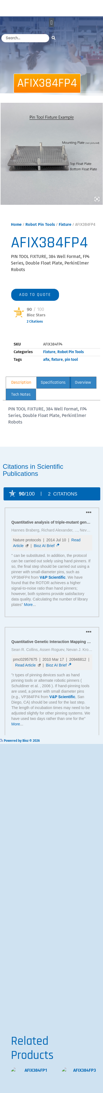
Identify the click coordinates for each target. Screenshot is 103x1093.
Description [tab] (21, 390)
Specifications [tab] (53, 390)
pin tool (71, 367)
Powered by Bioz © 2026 (32, 337)
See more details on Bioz (84, 748)
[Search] (55, 37)
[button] (51, 22)
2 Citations (35, 329)
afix (46, 367)
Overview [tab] (83, 390)
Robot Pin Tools (40, 231)
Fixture (65, 231)
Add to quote (35, 302)
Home (16, 231)
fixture (57, 367)
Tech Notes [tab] (21, 402)
